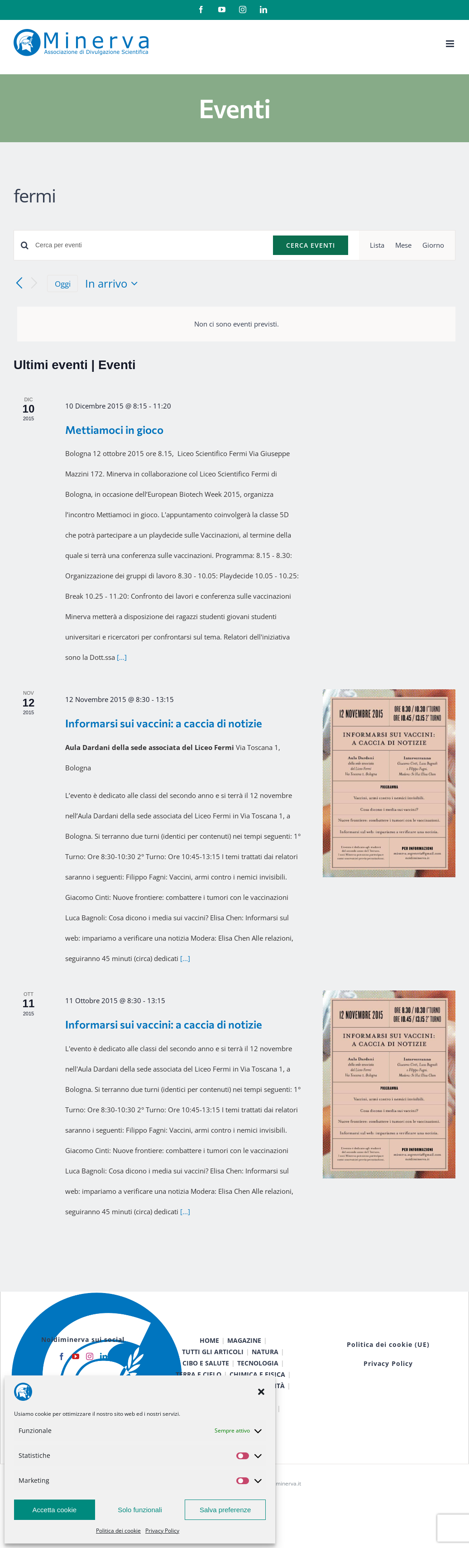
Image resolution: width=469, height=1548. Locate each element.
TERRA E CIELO (198, 1374)
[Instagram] (89, 1356)
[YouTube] (75, 1356)
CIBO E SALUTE (205, 1363)
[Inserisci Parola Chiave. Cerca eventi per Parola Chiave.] (148, 245)
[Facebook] (61, 1356)
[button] (261, 1391)
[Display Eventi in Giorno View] (433, 245)
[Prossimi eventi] (34, 283)
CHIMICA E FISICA (257, 1374)
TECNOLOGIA (257, 1363)
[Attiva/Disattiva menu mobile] (450, 43)
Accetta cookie (55, 1510)
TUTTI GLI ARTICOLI (213, 1351)
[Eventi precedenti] (19, 283)
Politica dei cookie (118, 1530)
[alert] (236, 324)
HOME (209, 1340)
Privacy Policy (162, 1530)
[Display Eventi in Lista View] (377, 245)
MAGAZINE (244, 1340)
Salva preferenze (225, 1510)
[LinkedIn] (103, 1356)
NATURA (265, 1351)
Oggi (63, 284)
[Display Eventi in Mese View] (403, 245)
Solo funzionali (140, 1510)
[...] (122, 657)
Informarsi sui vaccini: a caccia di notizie (163, 723)
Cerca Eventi (310, 245)
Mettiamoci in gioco (114, 429)
